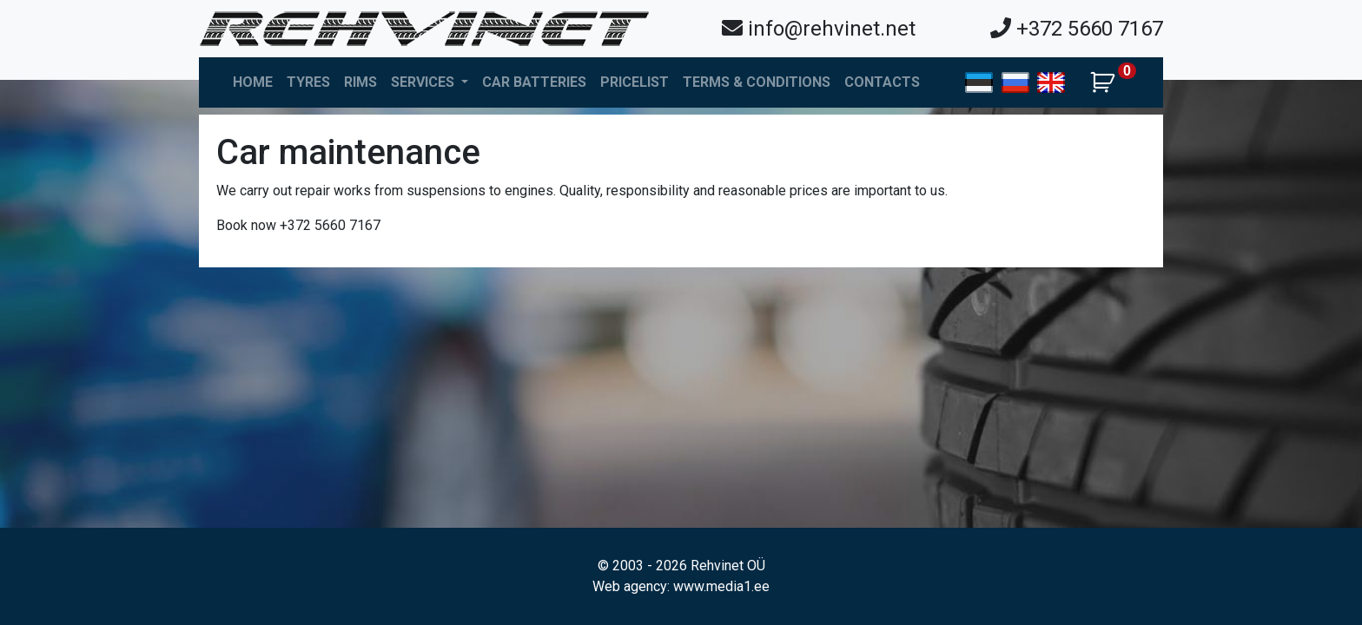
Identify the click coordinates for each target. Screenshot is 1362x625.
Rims (360, 82)
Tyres (308, 82)
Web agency (629, 586)
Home (253, 82)
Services (424, 82)
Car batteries (534, 82)
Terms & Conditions (756, 82)
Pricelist (634, 82)
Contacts (882, 82)
